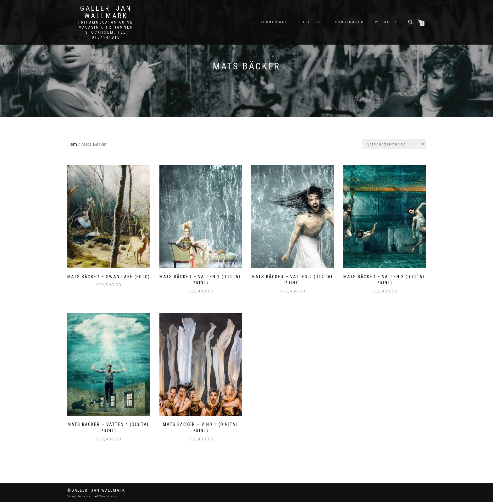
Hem (72, 144)
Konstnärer (349, 22)
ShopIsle (74, 496)
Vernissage (274, 22)
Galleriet (311, 22)
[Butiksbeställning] (394, 144)
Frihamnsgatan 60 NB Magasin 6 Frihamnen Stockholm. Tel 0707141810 (105, 30)
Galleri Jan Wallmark (106, 12)
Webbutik (386, 22)
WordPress (107, 496)
